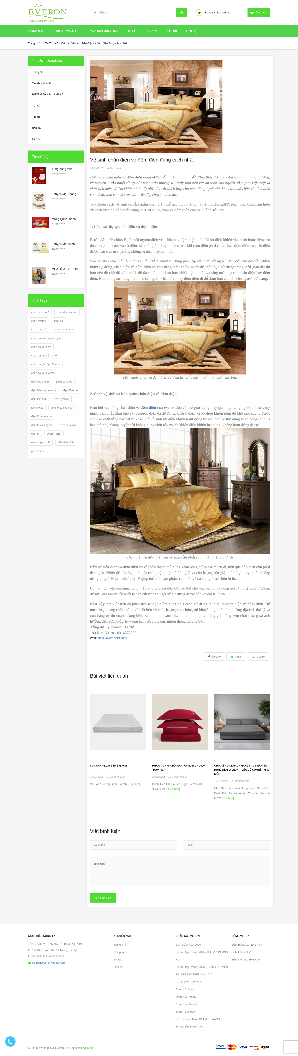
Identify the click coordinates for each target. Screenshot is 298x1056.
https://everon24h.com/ (112, 638)
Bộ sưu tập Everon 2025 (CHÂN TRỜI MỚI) (201, 967)
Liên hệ (191, 31)
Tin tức (118, 959)
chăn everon (38, 320)
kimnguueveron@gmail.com (48, 962)
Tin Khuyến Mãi (66, 31)
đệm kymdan (61, 399)
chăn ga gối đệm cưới (44, 355)
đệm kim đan (39, 399)
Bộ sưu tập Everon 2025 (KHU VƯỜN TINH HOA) (201, 956)
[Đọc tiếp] (133, 784)
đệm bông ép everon (43, 390)
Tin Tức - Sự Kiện (55, 43)
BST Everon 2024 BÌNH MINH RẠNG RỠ (200, 1019)
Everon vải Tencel (186, 1004)
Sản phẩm (120, 952)
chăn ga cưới (39, 329)
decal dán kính (40, 381)
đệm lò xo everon (41, 416)
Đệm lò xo (37, 407)
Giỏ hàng (261, 12)
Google (261, 656)
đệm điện (148, 407)
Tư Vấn (133, 31)
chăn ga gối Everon (43, 372)
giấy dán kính (66, 442)
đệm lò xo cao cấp (61, 407)
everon (35, 433)
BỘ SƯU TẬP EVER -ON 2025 (193, 974)
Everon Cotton (184, 989)
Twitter (238, 656)
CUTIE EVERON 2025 (188, 981)
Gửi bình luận (103, 897)
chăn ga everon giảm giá (46, 338)
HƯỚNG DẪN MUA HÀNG (102, 31)
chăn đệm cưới (40, 312)
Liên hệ (118, 967)
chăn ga (58, 320)
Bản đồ (172, 31)
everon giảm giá (40, 442)
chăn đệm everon (67, 312)
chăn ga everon (63, 329)
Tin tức (152, 31)
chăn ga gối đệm (41, 346)
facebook (216, 656)
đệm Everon (70, 390)
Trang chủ (36, 31)
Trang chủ (120, 944)
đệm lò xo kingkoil (42, 425)
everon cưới (54, 433)
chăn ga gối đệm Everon (45, 364)
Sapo (90, 1047)
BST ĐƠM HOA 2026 (188, 944)
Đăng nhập (223, 12)
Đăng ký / (210, 12)
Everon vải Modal (185, 996)
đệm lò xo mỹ (68, 425)
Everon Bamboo (185, 1011)
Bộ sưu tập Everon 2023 (190, 1026)
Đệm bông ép (64, 381)
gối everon (37, 451)
